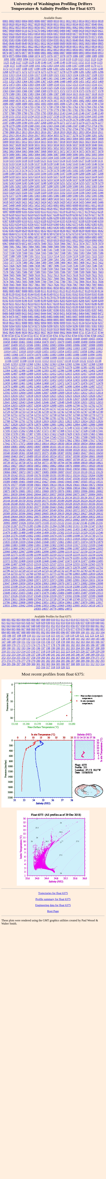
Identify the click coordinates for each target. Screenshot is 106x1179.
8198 (37, 300)
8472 (101, 313)
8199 (43, 300)
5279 (101, 183)
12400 (76, 370)
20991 (6, 522)
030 (48, 622)
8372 (94, 306)
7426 (12, 265)
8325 (69, 306)
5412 (69, 198)
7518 (69, 265)
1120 (74, 59)
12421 (14, 376)
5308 (24, 189)
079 (83, 629)
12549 (45, 389)
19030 (60, 468)
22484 (91, 561)
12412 (52, 373)
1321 (56, 75)
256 (23, 657)
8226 (69, 303)
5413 (75, 198)
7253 (24, 259)
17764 (45, 440)
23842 (37, 602)
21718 (84, 535)
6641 (94, 230)
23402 (68, 589)
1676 (50, 100)
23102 (6, 586)
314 (102, 664)
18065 (99, 443)
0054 (24, 27)
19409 (29, 481)
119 (72, 635)
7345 (88, 259)
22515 (29, 564)
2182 (94, 119)
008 (43, 619)
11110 (30, 360)
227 (87, 651)
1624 (24, 97)
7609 (31, 275)
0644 (101, 40)
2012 (56, 113)
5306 (12, 189)
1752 (12, 106)
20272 (37, 503)
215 (28, 651)
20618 (53, 513)
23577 (60, 596)
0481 (94, 33)
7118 (18, 249)
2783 (12, 129)
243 (63, 654)
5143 (75, 164)
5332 (62, 192)
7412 (88, 262)
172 (23, 645)
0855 (69, 49)
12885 (84, 424)
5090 (75, 154)
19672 (91, 484)
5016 (50, 141)
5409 (50, 198)
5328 (37, 192)
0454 (37, 33)
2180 (81, 119)
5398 (12, 198)
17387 (29, 434)
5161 (43, 167)
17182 (99, 427)
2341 (37, 125)
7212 (43, 256)
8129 (88, 291)
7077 (88, 243)
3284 (12, 138)
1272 (24, 71)
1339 (37, 78)
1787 (5, 113)
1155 (99, 62)
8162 (75, 294)
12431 (68, 376)
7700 (43, 281)
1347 (81, 78)
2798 (101, 129)
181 (68, 645)
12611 (76, 392)
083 (102, 629)
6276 (88, 214)
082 (97, 629)
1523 (37, 87)
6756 (94, 233)
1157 (12, 65)
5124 (62, 160)
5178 (50, 170)
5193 (37, 173)
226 (82, 651)
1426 (50, 81)
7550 (12, 268)
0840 (24, 49)
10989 (99, 345)
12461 (22, 383)
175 (38, 645)
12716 (45, 408)
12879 (37, 424)
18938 (6, 468)
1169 (87, 65)
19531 (99, 481)
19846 (91, 488)
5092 (88, 154)
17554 (68, 437)
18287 (37, 449)
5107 (69, 157)
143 (88, 638)
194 (28, 648)
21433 (53, 529)
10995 (37, 348)
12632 (37, 399)
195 (33, 648)
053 (58, 626)
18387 (60, 453)
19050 (76, 468)
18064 (91, 443)
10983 (53, 345)
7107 (5, 249)
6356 (31, 224)
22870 (45, 576)
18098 (45, 446)
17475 (6, 437)
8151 (56, 294)
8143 (24, 294)
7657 (50, 278)
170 (13, 645)
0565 (56, 36)
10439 (53, 338)
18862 (53, 465)
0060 (62, 27)
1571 (56, 90)
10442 (60, 338)
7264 (75, 259)
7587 (31, 272)
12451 (45, 380)
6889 (12, 240)
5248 (43, 183)
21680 (68, 535)
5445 (94, 202)
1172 (5, 68)
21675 (60, 535)
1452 (88, 81)
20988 (99, 519)
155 (43, 641)
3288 (37, 138)
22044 (91, 548)
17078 (45, 427)
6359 (50, 224)
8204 (69, 300)
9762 (62, 335)
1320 (50, 75)
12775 (14, 418)
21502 (60, 532)
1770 (24, 110)
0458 (62, 33)
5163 (56, 167)
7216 (69, 256)
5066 (31, 151)
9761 (55, 335)
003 (18, 619)
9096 (56, 322)
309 (78, 664)
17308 (60, 430)
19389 (6, 481)
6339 (88, 221)
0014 (81, 21)
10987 (84, 345)
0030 (50, 24)
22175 (14, 554)
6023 (31, 208)
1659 (94, 97)
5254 (75, 183)
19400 (14, 481)
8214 (31, 303)
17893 (76, 440)
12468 (45, 383)
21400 (29, 529)
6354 (18, 224)
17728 (37, 440)
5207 (94, 173)
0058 (50, 27)
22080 (29, 551)
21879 (99, 542)
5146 (94, 164)
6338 (81, 221)
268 (83, 657)
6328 (43, 221)
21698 (76, 535)
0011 (62, 21)
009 (48, 619)
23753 (83, 599)
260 (43, 657)
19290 (6, 478)
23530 (22, 596)
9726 (88, 332)
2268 (43, 122)
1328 (94, 75)
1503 (31, 84)
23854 (60, 602)
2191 (31, 122)
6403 (50, 227)
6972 (24, 243)
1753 (18, 106)
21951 (6, 548)
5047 (24, 148)
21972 (29, 548)
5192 (31, 173)
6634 (56, 230)
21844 (29, 542)
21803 (37, 538)
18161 (83, 446)
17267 (37, 430)
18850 (29, 465)
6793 (12, 237)
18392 (68, 453)
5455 (50, 205)
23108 (14, 586)
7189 (18, 256)
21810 (53, 538)
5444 (88, 202)
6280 (12, 218)
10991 (14, 348)
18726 (91, 459)
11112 (45, 360)
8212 (18, 303)
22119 (68, 551)
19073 (29, 472)
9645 (12, 332)
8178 (50, 297)
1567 (31, 90)
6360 (56, 224)
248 (88, 654)
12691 (60, 405)
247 (83, 654)
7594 (50, 272)
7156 (100, 249)
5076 (88, 151)
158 (58, 641)
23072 (68, 583)
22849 (29, 576)
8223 (62, 303)
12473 (68, 383)
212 (13, 651)
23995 (76, 605)
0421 (100, 30)
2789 (50, 129)
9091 (31, 322)
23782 (99, 599)
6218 (100, 211)
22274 (53, 557)
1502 (24, 84)
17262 (22, 430)
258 (33, 657)
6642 (101, 230)
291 (92, 660)
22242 (99, 554)
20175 (45, 500)
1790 (24, 113)
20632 (99, 513)
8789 (18, 319)
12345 (6, 364)
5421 (24, 202)
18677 (53, 459)
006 (33, 619)
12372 (22, 367)
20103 (14, 497)
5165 (69, 167)
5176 (37, 170)
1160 (31, 65)
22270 (45, 557)
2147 (88, 113)
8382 (31, 310)
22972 (45, 580)
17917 (91, 440)
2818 (56, 132)
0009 (50, 21)
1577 (94, 90)
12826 (99, 421)
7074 (81, 243)
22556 (84, 564)
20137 (91, 497)
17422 (53, 434)
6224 (31, 214)
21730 (91, 535)
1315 (24, 75)
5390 (75, 195)
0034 (75, 24)
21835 (6, 542)
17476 (14, 437)
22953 (6, 580)
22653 (53, 567)
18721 (84, 459)
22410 (29, 561)
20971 (91, 519)
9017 (100, 319)
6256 (75, 214)
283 (53, 660)
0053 (18, 27)
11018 (22, 351)
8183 (75, 297)
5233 (50, 179)
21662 (29, 535)
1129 (31, 62)
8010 (18, 287)
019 (97, 619)
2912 (5, 135)
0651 (37, 43)
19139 (6, 475)
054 (63, 626)
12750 (6, 414)
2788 (43, 129)
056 (73, 626)
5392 (88, 195)
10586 (29, 345)
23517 (6, 596)
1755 (31, 106)
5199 (75, 173)
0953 (101, 52)
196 (38, 648)
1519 (12, 87)
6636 (62, 230)
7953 (62, 284)
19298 (14, 478)
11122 (82, 360)
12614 (99, 392)
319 (58, 667)
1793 (37, 113)
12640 (99, 399)
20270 (29, 503)
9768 (93, 335)
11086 (75, 354)
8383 (37, 310)
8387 (50, 310)
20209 (68, 500)
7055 (50, 243)
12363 (53, 364)
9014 (94, 319)
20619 (60, 513)
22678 (76, 567)
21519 (68, 532)
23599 (91, 596)
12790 (14, 421)
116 (58, 635)
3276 (62, 135)
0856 (75, 49)
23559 (53, 596)
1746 (75, 103)
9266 (24, 326)
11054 (60, 351)
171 (18, 645)
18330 (99, 449)
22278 (60, 557)
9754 (24, 335)
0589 (24, 40)
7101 (88, 246)
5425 (50, 202)
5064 (18, 151)
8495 (69, 316)
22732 (60, 570)
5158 (24, 167)
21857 (53, 542)
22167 (99, 551)
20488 (68, 507)
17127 (60, 427)
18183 (99, 446)
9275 (37, 326)
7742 (56, 281)
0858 (88, 49)
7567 (69, 268)
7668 (88, 278)
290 (88, 660)
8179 (56, 297)
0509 (18, 36)
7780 (62, 281)
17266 (29, 430)
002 (13, 619)
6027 (56, 208)
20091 (99, 494)
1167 (75, 65)
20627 (84, 513)
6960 (94, 240)
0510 (24, 36)
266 (73, 657)
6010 (81, 205)
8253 (12, 306)
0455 (43, 33)
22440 (45, 561)
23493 (76, 592)
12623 (68, 395)
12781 (53, 418)
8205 (75, 300)
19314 (29, 478)
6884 (88, 237)
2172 (37, 119)
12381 (84, 367)
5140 (56, 164)
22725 (45, 570)
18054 (84, 443)
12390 (37, 370)
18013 (37, 443)
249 (92, 654)
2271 (62, 122)
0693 (88, 43)
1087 (81, 56)
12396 (60, 370)
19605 (45, 484)
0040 (94, 24)
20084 (91, 494)
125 (102, 635)
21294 (53, 526)
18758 (22, 462)
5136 (31, 164)
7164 (37, 252)
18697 (68, 459)
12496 (84, 386)
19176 (37, 475)
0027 (31, 24)
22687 (84, 567)
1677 (56, 100)
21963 (22, 548)
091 (38, 632)
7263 (69, 259)
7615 (69, 275)
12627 (99, 395)
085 (9, 632)
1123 (93, 59)
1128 (25, 62)
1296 (101, 71)
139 (68, 638)
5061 (101, 148)
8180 (62, 297)
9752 (17, 335)
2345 (62, 125)
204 (78, 648)
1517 (100, 84)
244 (68, 654)
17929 (99, 440)
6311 (31, 221)
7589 (37, 272)
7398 (56, 262)
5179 (56, 170)
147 (4, 641)
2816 (43, 132)
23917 (99, 602)
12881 (53, 424)
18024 (53, 443)
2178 (69, 119)
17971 (14, 443)
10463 (29, 341)
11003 (76, 348)
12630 (22, 399)
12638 (84, 399)
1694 (50, 103)
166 (97, 641)
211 (9, 651)
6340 (94, 221)
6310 (24, 221)
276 (18, 660)
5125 (68, 160)
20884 (22, 519)
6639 (81, 230)
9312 (31, 329)
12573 (91, 389)
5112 (94, 157)
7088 (50, 246)
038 (88, 622)
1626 (37, 97)
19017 (45, 468)
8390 (56, 310)
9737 (94, 332)
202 (68, 648)
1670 (18, 100)
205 (83, 648)
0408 (75, 30)
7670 (94, 278)
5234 (56, 179)
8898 (69, 319)
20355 (14, 507)
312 (92, 664)
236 (28, 654)
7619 (81, 275)
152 (28, 641)
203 (73, 648)
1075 (43, 56)
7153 (81, 249)
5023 (88, 141)
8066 (81, 287)
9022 (12, 322)
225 (77, 651)
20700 (53, 516)
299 (28, 664)
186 (92, 645)
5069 (50, 151)
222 (63, 651)
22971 (37, 580)
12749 (99, 411)
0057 (43, 27)
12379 (68, 367)
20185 (53, 500)
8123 (62, 291)
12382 (91, 367)
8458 (69, 313)
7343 (81, 259)
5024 (94, 141)
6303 (81, 218)
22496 (6, 564)
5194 (43, 173)
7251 (12, 259)
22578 (99, 564)
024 (18, 622)
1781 (69, 110)
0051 (5, 27)
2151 (12, 116)
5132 (5, 164)
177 (48, 645)
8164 (88, 294)
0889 (75, 52)
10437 (45, 338)
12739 (45, 411)
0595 (56, 40)
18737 (99, 459)
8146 (43, 294)
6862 (31, 237)
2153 (24, 116)
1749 (94, 103)
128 (13, 638)
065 (13, 629)
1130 (37, 62)
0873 (101, 49)
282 (48, 660)
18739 (6, 462)
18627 (6, 459)
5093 (94, 154)
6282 (24, 218)
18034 (68, 443)
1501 (18, 84)
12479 (6, 386)
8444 (43, 313)
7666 (81, 278)
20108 (22, 497)
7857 (31, 284)
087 (18, 632)
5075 (81, 151)
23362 (37, 589)
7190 (24, 256)
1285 (94, 71)
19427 (45, 481)
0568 (75, 36)
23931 (6, 605)
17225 (14, 430)
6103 (37, 211)
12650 (76, 402)
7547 (101, 265)
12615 (6, 395)
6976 (37, 243)
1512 (69, 84)
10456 (99, 338)
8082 (5, 291)
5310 (37, 189)
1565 (18, 90)
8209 (101, 300)
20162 (29, 500)
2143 (62, 113)
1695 (56, 103)
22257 (29, 557)
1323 (69, 75)
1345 (69, 78)
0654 (50, 43)
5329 (43, 192)
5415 (88, 198)
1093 (19, 59)
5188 (5, 173)
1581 (18, 94)
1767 (5, 110)
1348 (88, 78)
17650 (6, 440)
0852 (50, 49)
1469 (101, 81)
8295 (56, 306)
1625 (31, 97)
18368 (29, 453)
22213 (60, 554)
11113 (53, 360)
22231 (84, 554)
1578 (101, 90)
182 (73, 645)
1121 (81, 59)
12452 (53, 380)
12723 (68, 408)
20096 (6, 497)
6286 (50, 218)
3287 (31, 138)
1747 (81, 103)
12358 (22, 364)
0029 (43, 24)
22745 (91, 570)
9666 (69, 332)
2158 (56, 116)
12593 (14, 392)
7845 (12, 284)
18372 (37, 453)
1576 (88, 90)
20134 (68, 497)
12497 (91, 386)
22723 (29, 570)
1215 (87, 68)
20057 (52, 494)
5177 (43, 170)
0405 (56, 30)
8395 (88, 310)
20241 (99, 500)
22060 (6, 551)
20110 (37, 497)
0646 (12, 43)
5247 (37, 183)
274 (9, 660)
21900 (45, 545)
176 (43, 645)
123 (92, 635)
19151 (22, 475)
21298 (60, 526)
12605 (29, 392)
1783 (81, 110)
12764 (60, 414)
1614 (69, 94)
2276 (94, 122)
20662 (29, 516)
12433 (76, 376)
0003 (18, 21)
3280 (88, 135)
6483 (62, 227)
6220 (12, 214)
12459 (6, 383)
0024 (18, 24)
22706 (6, 570)
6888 (5, 240)
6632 (43, 230)
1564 (12, 90)
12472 (60, 383)
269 (88, 657)
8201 (56, 300)
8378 (12, 310)
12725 (83, 408)
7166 (50, 252)
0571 (94, 36)
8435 (31, 313)
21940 (99, 545)
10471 (53, 341)
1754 (24, 106)
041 (102, 622)
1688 (18, 103)
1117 (56, 59)
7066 (62, 243)
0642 (88, 40)
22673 (68, 567)
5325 (18, 192)
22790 (68, 573)
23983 (68, 605)
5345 (94, 192)
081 (92, 629)
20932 (60, 519)
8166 (101, 294)
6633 (50, 230)
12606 (37, 392)
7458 (37, 265)
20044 (37, 494)
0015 (88, 21)
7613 (56, 275)
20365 (29, 507)
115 (53, 635)
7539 (81, 265)
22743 (84, 570)
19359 (84, 478)
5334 (75, 192)
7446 (31, 265)
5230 (31, 179)
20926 (53, 519)
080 (88, 629)
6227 (50, 214)
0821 (24, 46)
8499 (88, 316)
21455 (76, 529)
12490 (68, 386)
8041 (50, 287)
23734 (60, 599)
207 (92, 648)
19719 (22, 488)
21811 (60, 538)
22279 (68, 557)
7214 (56, 256)
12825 (91, 421)
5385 (50, 195)
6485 (75, 227)
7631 (100, 275)
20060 (68, 494)
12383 (99, 367)
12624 (76, 395)
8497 (75, 316)
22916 (76, 576)
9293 (62, 326)
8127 (81, 291)
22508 (22, 564)
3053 (43, 135)
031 (53, 622)
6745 (24, 233)
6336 (69, 221)
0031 (56, 24)
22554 (68, 564)
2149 (101, 113)
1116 (50, 59)
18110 (60, 446)
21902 (53, 545)
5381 (31, 195)
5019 (69, 141)
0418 (81, 30)
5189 (12, 173)
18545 (45, 456)
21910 (68, 545)
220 (53, 651)
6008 (75, 205)
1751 (5, 106)
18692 (60, 459)
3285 (18, 138)
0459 (69, 33)
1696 (62, 103)
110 (29, 635)
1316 (31, 75)
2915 (24, 135)
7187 (5, 256)
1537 (88, 87)
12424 (29, 376)
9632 (88, 329)
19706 (6, 488)
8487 (62, 316)
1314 (18, 75)
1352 (12, 81)
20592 (14, 513)
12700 (76, 405)
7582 (12, 272)
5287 (43, 186)
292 (97, 660)
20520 (91, 507)
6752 (69, 233)
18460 (6, 456)
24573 (99, 605)
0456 (50, 33)
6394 (18, 227)
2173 (43, 119)
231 (4, 654)
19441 (53, 481)
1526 (56, 87)
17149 (68, 427)
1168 (81, 65)
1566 (24, 90)
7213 (50, 256)
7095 (75, 246)
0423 (12, 33)
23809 (29, 602)
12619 (37, 395)
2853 (81, 132)
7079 (101, 243)
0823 (37, 46)
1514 (81, 84)
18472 (22, 456)
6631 (37, 230)
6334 (56, 221)
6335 (62, 221)
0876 (18, 52)
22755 (14, 573)
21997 (76, 548)
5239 (88, 179)
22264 (37, 557)
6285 (43, 218)
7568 (75, 268)
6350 (100, 221)
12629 (14, 399)
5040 (94, 144)
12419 (99, 373)
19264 (91, 475)
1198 (37, 68)
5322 (100, 189)
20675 (37, 516)
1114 (38, 59)
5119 (30, 160)
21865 (68, 542)
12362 (45, 364)
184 (83, 645)
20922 (45, 519)
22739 (68, 570)
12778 (29, 418)
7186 (101, 252)
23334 (6, 589)
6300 (62, 218)
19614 (53, 484)
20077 (83, 494)
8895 (56, 319)
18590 (76, 456)
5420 (18, 202)
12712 (29, 408)
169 (9, 645)
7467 (43, 265)
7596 (62, 272)
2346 (69, 125)
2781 (101, 125)
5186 (94, 170)
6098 (12, 211)
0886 (56, 52)
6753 (75, 233)
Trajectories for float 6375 (53, 893)
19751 (53, 488)
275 (13, 660)
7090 (62, 246)
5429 (62, 202)
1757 (43, 106)
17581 (76, 437)
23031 (91, 580)
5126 (75, 160)
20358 (22, 507)
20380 (45, 507)
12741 (53, 411)
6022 (24, 208)
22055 (99, 548)
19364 (91, 478)
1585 (43, 94)
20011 (6, 494)
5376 (5, 195)
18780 (53, 462)
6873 (43, 237)
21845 (37, 542)
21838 (14, 542)
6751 (62, 233)
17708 (22, 440)
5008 (101, 138)
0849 (37, 49)
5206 (88, 173)
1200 (49, 68)
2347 (75, 125)
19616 (60, 484)
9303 (101, 326)
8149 (50, 294)
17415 (45, 434)
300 (33, 664)
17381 (22, 434)
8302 (62, 306)
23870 (84, 602)
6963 (101, 240)
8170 (12, 297)
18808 (76, 462)
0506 (101, 33)
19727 (29, 488)
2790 (56, 129)
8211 (11, 303)
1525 (50, 87)
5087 (56, 154)
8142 (18, 294)
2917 (37, 135)
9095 (50, 322)
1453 (94, 81)
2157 (50, 116)
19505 (84, 481)
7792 (75, 281)
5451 (31, 205)
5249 (50, 183)
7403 (69, 262)
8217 (50, 303)
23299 (91, 586)
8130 (94, 291)
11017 (14, 351)
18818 (84, 462)
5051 (50, 148)
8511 (5, 319)
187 (97, 645)
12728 (99, 408)
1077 (56, 56)
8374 (101, 306)
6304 (88, 218)
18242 (22, 449)
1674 (43, 100)
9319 (56, 329)
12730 (14, 411)
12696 (68, 405)
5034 (56, 144)
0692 (81, 43)
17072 (37, 427)
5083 (31, 154)
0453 (31, 33)
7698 (31, 281)
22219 (76, 554)
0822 (31, 46)
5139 (50, 164)
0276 (37, 30)
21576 (14, 535)
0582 (5, 40)
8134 (100, 291)
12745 (76, 411)
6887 (101, 237)
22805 (84, 573)
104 (102, 632)
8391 (62, 310)
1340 (43, 78)
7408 (81, 262)
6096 (101, 208)
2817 (50, 132)
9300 (81, 326)
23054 (29, 583)
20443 (53, 507)
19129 (99, 472)
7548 (5, 268)
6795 (24, 237)
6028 (62, 208)
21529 (84, 532)
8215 (37, 303)
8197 (31, 300)
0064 (88, 27)
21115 (53, 522)
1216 (94, 68)
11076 (37, 354)
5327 (31, 192)
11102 (76, 357)
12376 (45, 367)
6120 (68, 211)
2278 (5, 125)
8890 (50, 319)
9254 (88, 322)
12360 (29, 364)
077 (73, 629)
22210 (53, 554)
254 (13, 657)
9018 (5, 322)
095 (58, 632)
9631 (81, 329)
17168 (84, 427)
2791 (62, 129)
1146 (43, 62)
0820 (18, 46)
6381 (81, 224)
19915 (29, 491)
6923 (81, 240)
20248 (14, 503)
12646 (45, 402)
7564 (62, 268)
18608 (99, 456)
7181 (69, 252)
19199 (60, 475)
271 (97, 657)
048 (33, 626)
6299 (56, 218)
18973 (14, 468)
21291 (45, 526)
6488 (88, 227)
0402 (43, 30)
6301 (69, 218)
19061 (84, 468)
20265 (22, 503)
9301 (88, 326)
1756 (37, 106)
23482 (53, 592)
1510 (56, 84)
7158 (12, 252)
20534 (29, 510)
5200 (81, 173)
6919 (56, 240)
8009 (12, 287)
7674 (5, 281)
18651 (29, 459)
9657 (43, 332)
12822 (68, 421)
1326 (81, 75)
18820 (91, 462)
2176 (62, 119)
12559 (84, 389)
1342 (56, 78)
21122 (60, 522)
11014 (7, 351)
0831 (75, 46)
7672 (101, 278)
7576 (101, 268)
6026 (50, 208)
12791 (22, 421)
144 (92, 638)
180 (63, 645)
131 (28, 638)
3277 (69, 135)
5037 (75, 144)
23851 (45, 602)
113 (43, 635)
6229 (62, 214)
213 (18, 651)
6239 (69, 214)
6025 (43, 208)
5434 (75, 202)
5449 (18, 205)
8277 (31, 306)
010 (53, 619)
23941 (14, 605)
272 (102, 657)
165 (92, 641)
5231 (37, 179)
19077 (37, 472)
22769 (37, 573)
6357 (37, 224)
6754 (81, 233)
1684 (94, 100)
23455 (22, 592)
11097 (38, 357)
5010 (12, 141)
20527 (6, 510)
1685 (101, 100)
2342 (43, 125)
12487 (60, 386)
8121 (56, 291)
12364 (60, 364)
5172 (12, 170)
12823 (76, 421)
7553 (24, 268)
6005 (69, 205)
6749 (50, 233)
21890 (29, 545)
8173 (24, 297)
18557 (60, 456)
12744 (68, 411)
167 (102, 641)
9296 (75, 326)
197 (43, 648)
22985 (68, 580)
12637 (76, 399)
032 (58, 622)
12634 (53, 399)
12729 (6, 411)
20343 (99, 503)
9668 (75, 332)
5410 (56, 198)
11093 (15, 357)
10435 (29, 338)
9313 (37, 329)
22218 (68, 554)
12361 (37, 364)
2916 (31, 135)
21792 (29, 538)
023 (13, 622)
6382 (88, 224)
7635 (5, 278)
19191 (53, 475)
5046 (18, 148)
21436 (60, 529)
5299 (69, 186)
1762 (75, 106)
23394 (60, 589)
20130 (52, 497)
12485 (53, 386)
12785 (84, 418)
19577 (14, 484)
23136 (29, 586)
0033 (69, 24)
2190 (24, 122)
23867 (76, 602)
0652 (43, 43)
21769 (14, 538)
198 (48, 648)
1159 (25, 65)
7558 (43, 268)
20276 (45, 503)
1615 (75, 94)
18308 (68, 449)
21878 (91, 542)
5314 (50, 189)
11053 (53, 351)
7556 (31, 268)
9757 (36, 335)
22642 (45, 567)
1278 (62, 71)
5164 (62, 167)
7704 (50, 281)
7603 (101, 272)
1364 (24, 81)
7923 (50, 284)
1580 (12, 94)
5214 (37, 176)
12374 (37, 367)
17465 (91, 434)
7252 (18, 259)
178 (53, 645)
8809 (31, 319)
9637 (100, 329)
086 (13, 632)
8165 (94, 294)
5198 (69, 173)
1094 (25, 59)
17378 (14, 434)
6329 (50, 221)
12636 (68, 399)
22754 (6, 573)
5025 (100, 141)
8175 (37, 297)
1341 (50, 78)
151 (23, 641)
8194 (18, 300)
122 (87, 635)
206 (88, 648)
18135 (76, 446)
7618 (75, 275)
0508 (12, 36)
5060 (94, 148)
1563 (5, 90)
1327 (88, 75)
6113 (43, 211)
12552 (68, 389)
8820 (37, 319)
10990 (6, 348)
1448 (62, 81)
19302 (22, 478)
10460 (14, 341)
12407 (14, 373)
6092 (75, 208)
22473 (68, 561)
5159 (31, 167)
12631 (29, 399)
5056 (75, 148)
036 (78, 622)
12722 (60, 408)
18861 (45, 465)
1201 (56, 68)
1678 (62, 100)
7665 (75, 278)
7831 (94, 281)
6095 (94, 208)
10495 (99, 341)
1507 (43, 84)
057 (78, 626)
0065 (94, 27)
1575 (81, 90)
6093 (81, 208)
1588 (62, 94)
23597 (84, 596)
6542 (5, 230)
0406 (62, 30)
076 (68, 629)
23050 (22, 583)
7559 (50, 268)
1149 (62, 62)
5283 (24, 186)
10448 (76, 338)
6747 (37, 233)
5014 (37, 141)
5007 (94, 138)
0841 (31, 49)
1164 (56, 65)
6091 (69, 208)
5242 (5, 183)
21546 (99, 532)
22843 (22, 576)
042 (4, 626)
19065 (99, 468)
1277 (56, 71)
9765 (81, 335)
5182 (75, 170)
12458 (99, 380)
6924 (88, 240)
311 (88, 664)
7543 (88, 265)
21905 (60, 545)
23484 (60, 592)
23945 (29, 605)
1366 (37, 81)
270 (92, 657)
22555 (76, 564)
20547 (45, 510)
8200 (50, 300)
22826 (99, 573)
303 (48, 664)
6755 (88, 233)
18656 (37, 459)
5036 (69, 144)
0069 (18, 30)
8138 (5, 294)
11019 (30, 351)
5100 (25, 157)
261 (48, 657)
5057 (81, 148)
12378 (60, 367)
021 (4, 622)
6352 (5, 224)
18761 (29, 462)
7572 (88, 268)
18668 (45, 459)
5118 (24, 160)
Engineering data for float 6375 (53, 905)
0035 (81, 24)
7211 (37, 256)
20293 (60, 503)
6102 (31, 211)
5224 (94, 176)
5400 (24, 198)
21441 (68, 529)
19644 (84, 484)
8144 (31, 294)
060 (92, 626)
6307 (5, 221)
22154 (91, 551)
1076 (50, 56)
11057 (75, 351)
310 (83, 664)
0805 (101, 43)
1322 (62, 75)
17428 (60, 434)
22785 (60, 573)
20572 (76, 510)
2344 (56, 125)
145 (97, 638)
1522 (31, 87)
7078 (94, 243)
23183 (45, 586)
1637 (81, 97)
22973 (53, 580)
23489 (68, 592)
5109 (82, 157)
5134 (18, 164)
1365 (31, 81)
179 (58, 645)
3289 (43, 138)
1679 (69, 100)
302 (43, 664)
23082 (84, 583)
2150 (5, 116)
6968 (12, 243)
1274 (37, 71)
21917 (76, 545)
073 (53, 629)
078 (78, 629)
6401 (43, 227)
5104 (50, 157)
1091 (6, 59)
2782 (5, 129)
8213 (24, 303)
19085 (45, 472)
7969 (81, 284)
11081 (45, 354)
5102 (37, 157)
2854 (88, 132)
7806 (81, 281)
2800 (12, 132)
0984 (18, 56)
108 (19, 635)
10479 (60, 341)
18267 (29, 449)
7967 (75, 284)
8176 (43, 297)
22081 (37, 551)
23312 (99, 586)
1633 (62, 97)
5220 (69, 176)
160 (68, 641)
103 (97, 632)
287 (73, 660)
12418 (91, 373)
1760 (62, 106)
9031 (18, 322)
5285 (37, 186)
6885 (94, 237)
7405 (75, 262)
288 (78, 660)
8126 (75, 291)
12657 (29, 405)
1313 (12, 75)
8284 (50, 306)
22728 (53, 570)
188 (102, 645)
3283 (5, 138)
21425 (45, 529)
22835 (14, 576)
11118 (67, 360)
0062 (75, 27)
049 (38, 626)
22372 (6, 561)
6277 (94, 214)
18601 (91, 456)
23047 (6, 583)
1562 (101, 87)
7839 (5, 284)
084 (4, 632)
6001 (56, 205)
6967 (5, 243)
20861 (14, 519)
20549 (53, 510)
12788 (6, 421)
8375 (5, 310)
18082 (22, 446)
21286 (37, 526)
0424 (18, 33)
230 (102, 651)
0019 (5, 24)
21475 (99, 529)
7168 (62, 252)
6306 (101, 218)
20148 (14, 500)
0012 (69, 21)
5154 (101, 164)
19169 (29, 475)
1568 (37, 90)
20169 (37, 500)
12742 (60, 411)
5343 (88, 192)
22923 (84, 576)
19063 (91, 468)
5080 (12, 154)
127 (9, 638)
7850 (24, 284)
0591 (31, 40)
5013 (31, 141)
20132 (60, 497)
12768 (76, 414)
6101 (25, 211)
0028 (37, 24)
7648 (31, 278)
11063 (98, 351)
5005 (81, 138)
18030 (60, 443)
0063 (81, 27)
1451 (81, 81)
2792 (69, 129)
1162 (43, 65)
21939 (91, 545)
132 (33, 638)
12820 (53, 421)
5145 (88, 164)
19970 (53, 491)
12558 (76, 389)
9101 (69, 322)
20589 (6, 513)
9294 (69, 326)
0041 (101, 24)
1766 (101, 106)
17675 (14, 440)
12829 (22, 424)
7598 (75, 272)
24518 (91, 605)
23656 (21, 599)
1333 (101, 75)
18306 (60, 449)
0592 (37, 40)
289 (83, 660)
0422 (5, 33)
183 (78, 645)
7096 (81, 246)
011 (58, 619)
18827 (14, 465)
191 (13, 648)
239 (43, 654)
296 (13, 664)
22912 (68, 576)
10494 (91, 341)
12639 (91, 399)
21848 (45, 542)
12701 (84, 405)
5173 (18, 170)
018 (92, 619)
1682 (81, 100)
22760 (29, 573)
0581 (100, 36)
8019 (24, 287)
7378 (18, 262)
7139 (37, 249)
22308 (91, 557)
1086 (75, 56)
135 (48, 638)
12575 (99, 389)
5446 (101, 202)
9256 (94, 322)
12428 (45, 376)
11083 (53, 354)
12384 (6, 370)
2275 (88, 122)
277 (23, 660)
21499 (45, 532)
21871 (76, 542)
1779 (56, 110)
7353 (5, 262)
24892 (60, 608)
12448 (22, 380)
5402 (37, 198)
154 (38, 641)
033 (63, 622)
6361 (62, 224)
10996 (45, 348)
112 (38, 635)
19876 (14, 491)
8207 (88, 300)
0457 (56, 33)
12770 (91, 414)
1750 (101, 103)
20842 (6, 519)
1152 (81, 62)
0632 (62, 40)
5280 (5, 186)
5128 (87, 160)
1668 (5, 100)
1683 (88, 100)
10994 (30, 348)
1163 (50, 65)
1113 (31, 59)
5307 (18, 189)
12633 (45, 399)
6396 (24, 227)
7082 (18, 246)
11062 (91, 351)
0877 (24, 52)
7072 (75, 243)
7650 (37, 278)
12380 (76, 367)
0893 (81, 52)
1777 (43, 110)
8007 (5, 287)
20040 (21, 494)
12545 (37, 389)
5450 (24, 205)
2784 (18, 129)
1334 (5, 78)
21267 (14, 526)
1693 (43, 103)
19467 (76, 481)
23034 (99, 580)
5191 (24, 173)
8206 (81, 300)
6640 (88, 230)
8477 (18, 316)
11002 (68, 348)
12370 (6, 367)
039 (92, 622)
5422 (31, 202)
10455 (91, 338)
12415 (68, 373)
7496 (56, 265)
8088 (24, 291)
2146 (81, 113)
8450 (56, 313)
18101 (53, 446)
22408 (22, 561)
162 (78, 641)
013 (68, 619)
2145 (75, 113)
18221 (6, 449)
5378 (18, 195)
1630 (43, 97)
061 (97, 626)
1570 (50, 90)
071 (43, 629)
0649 (24, 43)
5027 (12, 144)
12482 (29, 386)
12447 (14, 380)
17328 (84, 430)
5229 (24, 179)
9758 (43, 335)
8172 (18, 297)
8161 (69, 294)
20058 (60, 494)
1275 (43, 71)
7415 (94, 262)
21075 (37, 522)
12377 (53, 367)
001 (9, 619)
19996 (84, 491)
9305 (12, 329)
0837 (12, 49)
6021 (18, 208)
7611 (43, 275)
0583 (12, 40)
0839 (18, 49)
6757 (100, 233)
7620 (88, 275)
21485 (14, 532)
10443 (68, 338)
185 (88, 645)
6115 (50, 211)
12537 (99, 386)
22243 (6, 557)
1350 (101, 78)
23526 (14, 596)
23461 (29, 592)
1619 (101, 94)
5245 (24, 183)
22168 (6, 554)
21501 (53, 532)
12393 (45, 370)
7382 (31, 262)
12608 (53, 392)
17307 (53, 430)
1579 (5, 94)
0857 (81, 49)
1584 (37, 94)
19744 (37, 488)
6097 (5, 211)
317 (48, 667)
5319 (81, 189)
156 (48, 641)
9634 (94, 329)
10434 (22, 338)
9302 (94, 326)
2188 (12, 122)
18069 (6, 446)
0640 (75, 40)
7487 (50, 265)
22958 (22, 580)
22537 (53, 564)
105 (4, 635)
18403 (76, 453)
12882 (60, 424)
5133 (12, 164)
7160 (24, 252)
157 (53, 641)
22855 (37, 576)
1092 (13, 59)
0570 (88, 36)
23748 (68, 599)
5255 (81, 183)
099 (78, 632)
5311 (43, 189)
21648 (22, 535)
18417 (84, 453)
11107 (15, 360)
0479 (88, 33)
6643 (5, 233)
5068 (43, 151)
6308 (12, 221)
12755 (37, 414)
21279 (22, 526)
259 (38, 657)
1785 (94, 110)
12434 (84, 376)
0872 (94, 49)
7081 (12, 246)
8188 (94, 297)
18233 (14, 449)
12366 (76, 364)
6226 (43, 214)
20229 (91, 500)
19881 (22, 491)
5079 (5, 154)
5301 (81, 186)
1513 (75, 84)
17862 (68, 440)
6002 (62, 205)
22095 (53, 551)
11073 (22, 354)
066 (18, 629)
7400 (62, 262)
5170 (101, 167)
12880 (45, 424)
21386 (22, 529)
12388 (29, 370)
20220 (76, 500)
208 (97, 648)
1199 (43, 68)
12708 (6, 408)
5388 (62, 195)
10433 (14, 338)
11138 (98, 360)
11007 (84, 348)
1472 (5, 84)
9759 (49, 335)
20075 (76, 494)
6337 (75, 221)
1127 (18, 62)
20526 (99, 507)
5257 (88, 183)
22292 (84, 557)
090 (33, 632)
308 (73, 664)
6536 (94, 227)
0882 (50, 52)
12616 (14, 395)
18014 (45, 443)
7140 (43, 249)
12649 (68, 402)
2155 (37, 116)
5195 (50, 173)
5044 (5, 148)
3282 (101, 135)
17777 (53, 440)
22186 (29, 554)
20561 (60, 510)
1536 (81, 87)
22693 (91, 567)
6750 (56, 233)
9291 (56, 326)
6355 (24, 224)
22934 (91, 576)
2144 (69, 113)
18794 (60, 462)
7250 (5, 259)
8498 (81, 316)
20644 (14, 516)
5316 (62, 189)
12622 (60, 395)
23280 (76, 586)
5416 (94, 198)
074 (58, 629)
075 (63, 629)
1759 (56, 106)
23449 (6, 592)
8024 (31, 287)
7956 (69, 284)
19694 (99, 484)
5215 (43, 176)
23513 (99, 592)
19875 (6, 491)
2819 (62, 132)
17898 (84, 440)
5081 (18, 154)
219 (48, 651)
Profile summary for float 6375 (53, 899)
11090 (91, 354)
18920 (91, 465)
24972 (68, 608)
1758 (50, 106)
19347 (68, 478)
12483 (37, 386)
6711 (18, 233)
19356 (76, 478)
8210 (5, 303)
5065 (24, 151)
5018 (62, 141)
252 (4, 657)
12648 (60, 402)
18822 (6, 465)
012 (63, 619)
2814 (31, 132)
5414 (81, 198)
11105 (98, 357)
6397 (31, 227)
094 (53, 632)
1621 (5, 97)
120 (77, 635)
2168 (12, 119)
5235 (62, 179)
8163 (81, 294)
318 (53, 667)
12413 (60, 373)
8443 (37, 313)
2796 (88, 129)
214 (23, 651)
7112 (11, 249)
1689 (24, 103)
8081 (101, 287)
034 (68, 622)
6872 (37, 237)
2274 (81, 122)
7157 (5, 252)
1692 (37, 103)
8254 (18, 306)
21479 (6, 532)
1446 (56, 81)
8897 (62, 319)
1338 (31, 78)
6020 (12, 208)
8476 (12, 316)
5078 (101, 151)
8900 (81, 319)
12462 (29, 383)
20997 (14, 522)
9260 (5, 326)
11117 (60, 360)
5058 (88, 148)
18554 (53, 456)
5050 (43, 148)
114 (48, 635)
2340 (31, 125)
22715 (14, 570)
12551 (60, 389)
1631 (50, 97)
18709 (76, 459)
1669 (12, 100)
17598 (84, 437)
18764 (37, 462)
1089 (94, 56)
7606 (18, 275)
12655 (14, 405)
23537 (29, 596)
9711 (81, 332)
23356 (29, 589)
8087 (18, 291)
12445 (99, 376)
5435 (81, 202)
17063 (29, 427)
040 (97, 622)
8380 (18, 310)
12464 (37, 383)
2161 (69, 116)
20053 (45, 494)
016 (82, 619)
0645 (5, 43)
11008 (91, 348)
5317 (69, 189)
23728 (52, 599)
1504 (37, 84)
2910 (94, 132)
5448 (12, 205)
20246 (6, 503)
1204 (75, 68)
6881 (69, 237)
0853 (56, 49)
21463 (84, 529)
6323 (37, 221)
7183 (81, 252)
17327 (76, 430)
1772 (31, 110)
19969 (45, 491)
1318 (43, 75)
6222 (18, 214)
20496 (84, 507)
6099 (18, 211)
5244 (18, 183)
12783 (68, 418)
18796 (68, 462)
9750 (11, 335)
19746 (45, 488)
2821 (75, 132)
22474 (76, 561)
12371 (14, 367)
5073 (69, 151)
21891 (37, 545)
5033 (50, 144)
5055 (69, 148)
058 (83, 626)
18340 (6, 453)
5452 (37, 205)
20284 (53, 503)
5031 (37, 144)
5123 (56, 160)
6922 (75, 240)
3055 (56, 135)
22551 (60, 564)
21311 (76, 526)
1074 (37, 56)
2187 (5, 122)
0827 (50, 46)
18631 (14, 459)
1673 (37, 100)
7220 (81, 256)
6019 (5, 208)
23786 (6, 602)
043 (9, 626)
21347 (91, 526)
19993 (76, 491)
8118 (49, 291)
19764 (60, 488)
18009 (29, 443)
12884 (76, 424)
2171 (31, 119)
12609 (60, 392)
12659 (45, 405)
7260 (50, 259)
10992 (22, 348)
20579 (91, 510)
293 (102, 660)
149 (13, 641)
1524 (43, 87)
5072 (62, 151)
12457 (91, 380)
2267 (37, 122)
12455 (76, 380)
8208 (94, 300)
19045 (68, 468)
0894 (88, 52)
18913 (84, 465)
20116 (45, 497)
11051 (45, 351)
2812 (18, 132)
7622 (94, 275)
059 (88, 626)
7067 (69, 243)
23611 (14, 599)
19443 (60, 481)
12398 (68, 370)
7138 (31, 249)
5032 (43, 144)
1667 (101, 97)
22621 (29, 567)
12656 (22, 405)
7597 (69, 272)
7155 (94, 249)
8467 (88, 313)
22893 (60, 576)
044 (13, 626)
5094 (101, 154)
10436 (37, 338)
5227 (12, 179)
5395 (94, 195)
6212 (94, 211)
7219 (75, 256)
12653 (99, 402)
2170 (24, 119)
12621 (53, 395)
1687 (12, 103)
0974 (5, 56)
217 (38, 651)
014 (73, 619)
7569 (81, 268)
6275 (81, 214)
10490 (84, 341)
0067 (5, 30)
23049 (14, 583)
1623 (18, 97)
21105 (45, 522)
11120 (75, 360)
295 (9, 664)
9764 (74, 335)
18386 (53, 453)
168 (4, 645)
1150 (68, 62)
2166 (101, 116)
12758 (53, 414)
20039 (14, 494)
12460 (14, 383)
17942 (6, 443)
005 (28, 619)
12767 (68, 414)
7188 (12, 256)
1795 (43, 113)
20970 (84, 519)
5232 (43, 179)
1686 (5, 103)
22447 (60, 561)
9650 (24, 332)
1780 (62, 110)
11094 (22, 357)
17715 (29, 440)
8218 (56, 303)
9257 (101, 322)
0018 (100, 21)
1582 (24, 94)
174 (33, 645)
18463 (14, 456)
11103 (83, 357)
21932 (84, 545)
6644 (12, 233)
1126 (12, 62)
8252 (5, 306)
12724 (76, 408)
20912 (29, 519)
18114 (68, 446)
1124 (99, 59)
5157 (18, 167)
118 (67, 635)
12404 (99, 370)
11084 (60, 354)
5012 (24, 141)
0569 (81, 36)
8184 (81, 297)
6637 (69, 230)
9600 (62, 329)
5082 (24, 154)
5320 (88, 189)
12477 (91, 383)
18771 (45, 462)
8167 (5, 297)
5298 (62, 186)
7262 (62, 259)
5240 (94, 179)
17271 (45, 430)
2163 (81, 116)
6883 (81, 237)
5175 (31, 170)
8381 (24, 310)
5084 (37, 154)
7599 (81, 272)
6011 (88, 205)
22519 (37, 564)
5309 (31, 189)
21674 (53, 535)
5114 (5, 160)
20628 (91, 513)
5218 (62, 176)
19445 (68, 481)
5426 (56, 202)
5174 (24, 170)
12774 (6, 418)
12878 (29, 424)
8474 (5, 316)
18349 (14, 453)
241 (53, 654)
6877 (56, 237)
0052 (12, 27)
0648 (18, 43)
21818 (76, 538)
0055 (31, 27)
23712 (45, 599)
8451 (62, 313)
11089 (83, 354)
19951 (37, 491)
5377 (12, 195)
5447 (5, 205)
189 (4, 648)
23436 (99, 589)
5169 (94, 167)
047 (28, 626)
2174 (50, 119)
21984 (53, 548)
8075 (94, 287)
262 (53, 657)
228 (92, 651)
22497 (14, 564)
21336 (83, 526)
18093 (29, 446)
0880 (37, 52)
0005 (31, 21)
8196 (24, 300)
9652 (31, 332)
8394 (81, 310)
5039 (88, 144)
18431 (91, 453)
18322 (91, 449)
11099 (53, 357)
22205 (45, 554)
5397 (5, 198)
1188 (24, 68)
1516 (94, 84)
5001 (56, 138)
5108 (75, 157)
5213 (31, 176)
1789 (18, 113)
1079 (69, 56)
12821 (60, 421)
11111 (38, 360)
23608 (99, 596)
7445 (24, 265)
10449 (84, 338)
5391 (81, 195)
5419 (12, 202)
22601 (14, 567)
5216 (50, 176)
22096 (60, 551)
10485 (68, 341)
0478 (81, 33)
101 (88, 632)
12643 (22, 402)
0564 (50, 36)
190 (9, 648)
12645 (37, 402)
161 (73, 641)
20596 (22, 513)
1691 (31, 103)
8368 (81, 306)
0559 (43, 36)
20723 (68, 516)
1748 (88, 103)
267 (78, 657)
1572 (62, 90)
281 (43, 660)
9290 (50, 326)
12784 (76, 418)
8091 (31, 291)
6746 (31, 233)
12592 (6, 392)
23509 (91, 592)
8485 (50, 316)
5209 (5, 176)
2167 (5, 119)
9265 (18, 326)
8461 (75, 313)
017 (87, 619)
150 (18, 641)
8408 (12, 313)
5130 (94, 160)
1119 (68, 59)
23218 (68, 586)
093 (48, 632)
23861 (68, 602)
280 (38, 660)
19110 (76, 472)
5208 (101, 173)
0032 (62, 24)
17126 (53, 427)
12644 (29, 402)
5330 (50, 192)
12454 (68, 380)
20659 (22, 516)
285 (63, 660)
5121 (43, 160)
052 (53, 626)
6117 (56, 211)
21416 (37, 529)
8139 (12, 294)
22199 (37, 554)
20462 (60, 507)
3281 (94, 135)
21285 (29, 526)
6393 (12, 227)
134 (43, 638)
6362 (69, 224)
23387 (53, 589)
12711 (22, 408)
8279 (37, 306)
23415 (84, 589)
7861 (37, 284)
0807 (5, 46)
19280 (99, 475)
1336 (18, 78)
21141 (68, 522)
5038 (81, 144)
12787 (99, 418)
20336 (91, 503)
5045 (12, 148)
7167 (56, 252)
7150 (62, 249)
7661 (62, 278)
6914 (24, 240)
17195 (6, 430)
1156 (6, 65)
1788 (12, 113)
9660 (56, 332)
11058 (83, 351)
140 (73, 638)
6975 (31, 243)
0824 (43, 46)
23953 (45, 605)
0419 (88, 30)
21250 (6, 526)
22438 (37, 561)
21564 (6, 535)
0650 (31, 43)
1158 (18, 65)
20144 (6, 500)
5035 (62, 144)
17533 (37, 437)
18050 (76, 443)
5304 (101, 186)
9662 (62, 332)
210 (4, 651)
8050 (56, 287)
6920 (62, 240)
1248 (100, 68)
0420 (94, 30)
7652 (43, 278)
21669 (45, 535)
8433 (24, 313)
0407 (69, 30)
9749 (5, 335)
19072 (22, 472)
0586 (18, 40)
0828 (56, 46)
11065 (7, 354)
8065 (75, 287)
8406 (5, 313)
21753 (6, 538)
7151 (69, 249)
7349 (94, 259)
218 (43, 651)
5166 (75, 167)
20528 (14, 510)
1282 (88, 71)
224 (73, 651)
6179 (87, 211)
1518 (5, 87)
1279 (69, 71)
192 (18, 648)
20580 (99, 510)
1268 (5, 71)
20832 (91, 516)
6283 (31, 218)
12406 (6, 373)
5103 (44, 157)
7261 (56, 259)
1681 (75, 100)
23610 (6, 599)
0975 (12, 56)
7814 (88, 281)
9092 (37, 322)
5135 (24, 164)
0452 (24, 33)
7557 (37, 268)
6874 (50, 237)
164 (88, 641)
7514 (62, 265)
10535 (22, 345)
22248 (14, 557)
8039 (43, 287)
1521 (24, 87)
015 (77, 619)
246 (78, 654)
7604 (5, 275)
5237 (75, 179)
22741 (76, 570)
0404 (50, 30)
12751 (14, 414)
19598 (29, 484)
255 (18, 657)
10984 (60, 345)
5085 (43, 154)
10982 (45, 345)
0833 (88, 46)
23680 (29, 599)
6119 (62, 211)
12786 (91, 418)
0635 (69, 40)
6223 (24, 214)
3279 (81, 135)
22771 (45, 573)
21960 (14, 548)
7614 (62, 275)
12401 (84, 370)
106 (9, 635)
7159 (18, 252)
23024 (84, 580)
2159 (62, 116)
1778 (50, 110)
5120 (37, 160)
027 (33, 622)
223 (68, 651)
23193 (60, 586)
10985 (68, 345)
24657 (45, 608)
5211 (18, 176)
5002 (62, 138)
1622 (12, 97)
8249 (100, 303)
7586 (24, 272)
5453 (43, 205)
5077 (94, 151)
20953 (68, 519)
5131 (100, 160)
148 (9, 641)
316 (43, 667)
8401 (101, 310)
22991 (76, 580)
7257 (37, 259)
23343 (22, 589)
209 (102, 648)
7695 (24, 281)
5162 (50, 167)
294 (4, 664)
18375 (45, 453)
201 (63, 648)
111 (34, 635)
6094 (88, 208)
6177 (81, 211)
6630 (31, 230)
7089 (56, 246)
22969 (29, 580)
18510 (37, 456)
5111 (88, 157)
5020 (75, 141)
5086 (50, 154)
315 (38, 667)
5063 (12, 151)
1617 (88, 94)
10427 (100, 335)
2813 (24, 132)
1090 (101, 56)
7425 (5, 265)
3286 (24, 138)
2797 (94, 129)
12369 (99, 364)
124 (97, 635)
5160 (37, 167)
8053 (69, 287)
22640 (37, 567)
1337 (24, 78)
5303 (94, 186)
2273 (75, 122)
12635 (60, 399)
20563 (68, 510)
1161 (37, 65)
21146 (83, 522)
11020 (37, 351)
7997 (94, 284)
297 (18, 664)
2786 (31, 129)
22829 (6, 576)
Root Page (53, 911)
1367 (43, 81)
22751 (99, 570)
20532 (22, 510)
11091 (98, 354)
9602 (69, 329)
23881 (91, 602)
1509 (50, 84)
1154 (93, 62)
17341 (99, 430)
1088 (88, 56)
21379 (14, 529)
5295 (56, 186)
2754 (94, 125)
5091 (81, 154)
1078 (62, 56)
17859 (60, 440)
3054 (50, 135)
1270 (12, 71)
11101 (68, 357)
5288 (50, 186)
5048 (31, 148)
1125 (6, 62)
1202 (62, 68)
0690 (69, 43)
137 (58, 638)
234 (18, 654)
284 (58, 660)
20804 (84, 516)
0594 (50, 40)
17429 (68, 434)
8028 (37, 287)
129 (18, 638)
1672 (31, 100)
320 (63, 667)
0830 (69, 46)
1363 (18, 81)
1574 (75, 90)
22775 (53, 573)
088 (23, 632)
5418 (5, 202)
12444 (91, 376)
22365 (99, 557)
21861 (60, 542)
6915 (31, 240)
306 (63, 664)
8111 (43, 291)
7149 (56, 249)
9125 (75, 322)
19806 (68, 488)
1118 (62, 59)
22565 (91, 564)
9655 (37, 332)
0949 (94, 52)
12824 (84, 421)
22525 (45, 564)
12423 (22, 376)
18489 (29, 456)
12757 (45, 414)
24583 (37, 608)
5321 (94, 189)
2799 (5, 132)
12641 (6, 402)
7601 (94, 272)
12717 (52, 408)
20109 (29, 497)
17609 (91, 437)
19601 (37, 484)
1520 (18, 87)
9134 (81, 322)
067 (23, 629)
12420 (6, 376)
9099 (62, 322)
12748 (91, 411)
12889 (6, 427)
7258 (43, 259)
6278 (101, 214)
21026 (22, 522)
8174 (31, 297)
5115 (11, 160)
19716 (14, 488)
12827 (6, 424)
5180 (62, 170)
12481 (22, 386)
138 (63, 638)
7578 (5, 272)
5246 (31, 183)
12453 (60, 380)
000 (4, 619)
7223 (100, 256)
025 (23, 622)
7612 (50, 275)
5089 (69, 154)
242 (58, 654)
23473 (37, 592)
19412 (37, 481)
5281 (12, 186)
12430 (60, 376)
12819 (45, 421)
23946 (37, 605)
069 (33, 629)
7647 (24, 278)
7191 (31, 256)
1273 (31, 71)
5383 (37, 195)
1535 (75, 87)
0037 (88, 24)
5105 (56, 157)
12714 (37, 408)
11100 (60, 357)
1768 (12, 110)
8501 (94, 316)
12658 (37, 405)
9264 (12, 326)
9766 (87, 335)
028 (38, 622)
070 (38, 629)
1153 (87, 62)
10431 (6, 338)
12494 (76, 386)
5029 (24, 144)
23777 (91, 599)
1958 (50, 113)
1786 (101, 110)
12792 (29, 421)
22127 (76, 551)
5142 (69, 164)
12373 (29, 367)
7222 (94, 256)
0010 (56, 21)
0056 (37, 27)
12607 (45, 392)
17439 (84, 434)
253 (9, 657)
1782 (75, 110)
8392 (69, 310)
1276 (50, 71)
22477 (84, 561)
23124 (22, 586)
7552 (18, 268)
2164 (88, 116)
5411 (62, 198)
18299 (53, 449)
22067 (22, 551)
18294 (45, 449)
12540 (6, 389)
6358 (43, 224)
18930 (99, 465)
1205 (81, 68)
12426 (37, 376)
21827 (91, 538)
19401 (22, 481)
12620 (45, 395)
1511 (62, 84)
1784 (88, 110)
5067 (37, 151)
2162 (75, 116)
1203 (68, 68)
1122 (87, 59)
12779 (37, 418)
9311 (24, 329)
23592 (68, 596)
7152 (75, 249)
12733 (22, 411)
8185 (88, 297)
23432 (91, 589)
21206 (91, 522)
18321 (84, 449)
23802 (14, 602)
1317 (37, 75)
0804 (94, 43)
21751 (99, 535)
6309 (18, 221)
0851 (43, 49)
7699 (37, 281)
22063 (14, 551)
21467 (91, 529)
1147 (50, 62)
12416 (76, 373)
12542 (22, 389)
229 (97, 651)
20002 (99, 491)
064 (9, 629)
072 (48, 629)
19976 (60, 491)
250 (97, 654)
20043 (29, 494)
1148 (56, 62)
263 (58, 657)
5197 (62, 173)
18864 (60, 465)
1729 (69, 103)
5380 (24, 195)
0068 (12, 30)
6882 (75, 237)
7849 (18, 284)
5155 (5, 167)
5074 (75, 151)
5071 (56, 151)
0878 (31, 52)
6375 (75, 224)
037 (83, 622)
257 (28, 657)
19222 (83, 475)
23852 (53, 602)
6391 (101, 224)
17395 (37, 434)
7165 (43, 252)
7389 (43, 262)
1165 (62, 65)
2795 (81, 129)
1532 (62, 87)
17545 (53, 437)
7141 (50, 249)
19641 (76, 484)
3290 (50, 138)
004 (23, 619)
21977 (45, 548)
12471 (53, 383)
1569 (43, 90)
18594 (84, 456)
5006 (88, 138)
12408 (22, 373)
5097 (12, 157)
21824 (83, 538)
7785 (69, 281)
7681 (12, 281)
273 (4, 660)
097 (68, 632)
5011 (18, 141)
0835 (101, 46)
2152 (18, 116)
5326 (24, 192)
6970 (18, 243)
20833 (99, 516)
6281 (18, 218)
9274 (31, 326)
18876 (68, 465)
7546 (94, 265)
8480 (24, 316)
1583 (31, 94)
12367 (84, 364)
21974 (37, 548)
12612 (83, 392)
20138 (99, 497)
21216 (99, 522)
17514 (29, 437)
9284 (43, 326)
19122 (91, 472)
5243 (12, 183)
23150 (37, 586)
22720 (22, 570)
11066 (14, 354)
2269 (50, 122)
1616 (81, 94)
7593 (43, 272)
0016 (94, 21)
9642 (5, 332)
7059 (56, 243)
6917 (43, 240)
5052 (56, 148)
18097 (37, 446)
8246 (94, 303)
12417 (83, 373)
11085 (68, 354)
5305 (5, 189)
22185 (22, 554)
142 (83, 638)
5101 (31, 157)
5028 (18, 144)
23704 (37, 599)
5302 (88, 186)
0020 (12, 24)
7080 (5, 246)
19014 (37, 468)
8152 (62, 294)
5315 (56, 189)
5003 (69, 138)
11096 (30, 357)
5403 (43, 198)
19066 (6, 472)
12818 (37, 421)
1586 (50, 94)
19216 (76, 475)
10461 (22, 341)
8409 (18, 313)
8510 (101, 316)
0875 (12, 52)
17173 (91, 427)
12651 (84, 402)
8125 (69, 291)
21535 (91, 532)
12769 (84, 414)
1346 (75, 78)
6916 (37, 240)
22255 (22, 557)
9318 (50, 329)
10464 (37, 341)
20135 (76, 497)
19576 (6, 484)
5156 (12, 167)
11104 (91, 357)
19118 (84, 472)
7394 (50, 262)
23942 (22, 605)
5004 (75, 138)
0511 (31, 36)
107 (14, 635)
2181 (88, 119)
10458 (6, 341)
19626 (68, 484)
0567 (69, 36)
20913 (37, 519)
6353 (12, 224)
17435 (76, 434)
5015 (43, 141)
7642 (18, 278)
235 (23, 654)
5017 (56, 141)
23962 (53, 605)
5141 (62, 164)
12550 (53, 389)
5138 (43, 164)
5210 (12, 176)
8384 (43, 310)
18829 (22, 465)
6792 (5, 237)
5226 (5, 179)
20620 (68, 513)
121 (82, 635)
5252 (69, 183)
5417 (100, 198)
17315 (68, 430)
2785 (24, 129)
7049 (43, 243)
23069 (53, 583)
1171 (99, 65)
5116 (18, 160)
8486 (56, 316)
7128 (24, 249)
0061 (69, 27)
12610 (68, 392)
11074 (30, 354)
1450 (75, 81)
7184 (88, 252)
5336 (81, 192)
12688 (53, 405)
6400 (37, 227)
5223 (88, 176)
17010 (22, 427)
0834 (94, 46)
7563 (56, 268)
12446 (6, 380)
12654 (6, 405)
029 (43, 622)
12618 (29, 395)
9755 (30, 335)
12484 (45, 386)
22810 (91, 573)
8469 (94, 313)
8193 (12, 300)
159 (63, 641)
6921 (69, 240)
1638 (88, 97)
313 (97, 664)
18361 (22, 453)
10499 (14, 345)
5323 (5, 192)
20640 (6, 516)
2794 (75, 129)
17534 (45, 437)
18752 (14, 462)
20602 (29, 513)
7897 (43, 284)
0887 (62, 52)
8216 (43, 303)
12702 (91, 405)
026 (28, 622)
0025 (24, 24)
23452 (14, 592)
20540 (37, 510)
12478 (99, 383)
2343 (50, 125)
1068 (31, 56)
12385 (14, 370)
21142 (76, 522)
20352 (6, 507)
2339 (24, 125)
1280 (75, 71)
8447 (50, 313)
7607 (24, 275)
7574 (94, 268)
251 (102, 654)
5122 (49, 160)
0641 (81, 40)
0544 (37, 36)
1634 (69, 97)
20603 (37, 513)
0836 (5, 49)
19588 (22, 484)
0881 (43, 52)
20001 (91, 491)
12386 (22, 370)
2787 (37, 129)
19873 (99, 488)
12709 (14, 408)
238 (38, 654)
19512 (91, 481)
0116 (24, 30)
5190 (18, 173)
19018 (53, 468)
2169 (18, 119)
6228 (56, 214)
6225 (37, 214)
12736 (37, 411)
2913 (12, 135)
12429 (53, 376)
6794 (18, 237)
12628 (6, 399)
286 (68, 660)
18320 (76, 449)
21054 (30, 522)
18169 (91, 446)
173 (28, 645)
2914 (18, 135)
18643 (22, 459)
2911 (100, 132)
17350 (6, 434)
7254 (31, 259)
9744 (100, 332)
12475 (76, 383)
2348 (81, 125)
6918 (50, 240)
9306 (18, 329)
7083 (24, 246)
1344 (62, 78)
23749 (76, 599)
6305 (94, 218)
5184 (88, 170)
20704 (60, 516)
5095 (5, 157)
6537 (101, 227)
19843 (84, 488)
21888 (22, 545)
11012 (99, 348)
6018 (100, 205)
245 (73, 654)
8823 (43, 319)
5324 (12, 192)
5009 (5, 141)
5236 (69, 179)
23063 (45, 583)
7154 (88, 249)
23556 (45, 596)
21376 (6, 529)
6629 (24, 230)
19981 (68, 491)
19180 (45, 475)
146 (102, 638)
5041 (101, 144)
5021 (81, 141)
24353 (84, 605)
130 (23, 638)
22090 (45, 551)
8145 (37, 294)
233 (13, 654)
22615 (22, 567)
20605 (45, 513)
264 (63, 657)
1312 (5, 75)
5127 (81, 160)
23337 (14, 589)
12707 (99, 405)
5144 (81, 164)
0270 (31, 30)
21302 (68, 526)
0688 (56, 43)
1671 (24, 100)
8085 (12, 291)
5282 (18, 186)
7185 (94, 252)
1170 (93, 65)
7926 (56, 284)
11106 (8, 360)
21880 (6, 545)
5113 (100, 157)
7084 (31, 246)
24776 (53, 608)
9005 (88, 319)
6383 (94, 224)
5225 (100, 176)
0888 (69, 52)
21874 (84, 542)
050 (43, 626)
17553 (60, 437)
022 (9, 622)
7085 (37, 246)
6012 (94, 205)
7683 (18, 281)
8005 (101, 284)
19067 (14, 472)
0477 (75, 33)
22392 (14, 561)
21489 (29, 532)
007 (38, 619)
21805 (45, 538)
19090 (53, 472)
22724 (37, 570)
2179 (75, 119)
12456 (84, 380)
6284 (37, 218)
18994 (22, 468)
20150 (22, 500)
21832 (99, 538)
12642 (14, 402)
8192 (5, 300)
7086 (43, 246)
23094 (91, 583)
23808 (22, 602)
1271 (18, 71)
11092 (7, 357)
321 (68, 667)
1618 (94, 94)
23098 (99, 583)
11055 (68, 351)
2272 (69, 122)
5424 (43, 202)
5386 (56, 195)
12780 (45, 418)
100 (83, 632)
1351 (5, 81)
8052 (62, 287)
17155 (76, 427)
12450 (37, 380)
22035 (84, 548)
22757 (22, 573)
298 (23, 664)
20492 (76, 507)
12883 (68, 424)
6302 (75, 218)
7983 (88, 284)
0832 (81, 46)
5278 (94, 183)
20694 (45, 516)
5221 (75, 176)
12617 (22, 395)
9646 (18, 332)
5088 (62, 154)
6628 (18, 230)
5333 (69, 192)
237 (33, 654)
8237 (81, 303)
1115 (44, 59)
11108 (23, 360)
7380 (24, 262)
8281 (43, 306)
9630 (75, 329)
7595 (56, 272)
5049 (37, 148)
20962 (76, 519)
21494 (37, 532)
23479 (45, 592)
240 (48, 654)
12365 (68, 364)
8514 (11, 319)
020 (102, 619)
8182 (69, 297)
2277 (101, 122)
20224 (84, 500)
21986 (60, 548)
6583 (12, 230)
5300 (75, 186)
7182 (75, 252)
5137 (37, 164)
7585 (18, 272)
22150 (83, 551)
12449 (29, 380)
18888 (76, 465)
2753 (88, 125)
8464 (81, 313)
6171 (75, 211)
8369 (88, 306)
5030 (31, 144)
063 (4, 629)
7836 (101, 281)
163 (83, 641)
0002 (12, 21)
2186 (101, 119)
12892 (14, 427)
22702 (99, 567)
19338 (53, 478)
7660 (56, 278)
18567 (68, 456)
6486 (81, 227)
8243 (88, 303)
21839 (22, 542)
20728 (76, 516)
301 (38, 664)
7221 (88, 256)
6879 (62, 237)
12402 (91, 370)
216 (33, 651)
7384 (37, 262)
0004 (24, 21)
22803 (76, 573)
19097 (60, 472)
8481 (31, 316)
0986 (24, 56)
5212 (24, 176)
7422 (101, 262)
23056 (37, 583)
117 (62, 635)
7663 (69, 278)
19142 (14, 475)
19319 (37, 478)
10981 (37, 345)
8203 (62, 300)
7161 (31, 252)
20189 (60, 500)
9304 (5, 329)
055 (68, 626)
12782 (60, 418)
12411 (45, 373)
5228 (18, 179)
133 (38, 638)
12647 (53, 402)
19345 (60, 478)
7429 (18, 265)
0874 (5, 52)
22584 (6, 567)
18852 (37, 465)
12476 (84, 383)
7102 (94, 246)
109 (24, 635)
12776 (22, 418)
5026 (5, 144)
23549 (37, 596)
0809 (12, 46)
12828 (14, 424)
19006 (29, 468)
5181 (69, 170)
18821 (99, 462)
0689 (62, 43)
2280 (18, 125)
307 (68, 664)
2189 (18, 122)
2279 (12, 125)
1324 (75, 75)
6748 (43, 233)
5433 (69, 202)
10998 (61, 348)
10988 (91, 345)
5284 (31, 186)
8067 (88, 287)
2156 (43, 116)
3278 (75, 135)
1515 (88, 84)
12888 (99, 424)
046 (23, 626)
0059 (56, 27)
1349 (94, 78)
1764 (88, 106)
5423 (37, 202)
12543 (29, 389)
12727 (91, 408)
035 (73, 622)
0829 (62, 46)
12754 (29, 414)
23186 (53, 586)
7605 (12, 275)
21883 (14, 545)
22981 (60, 580)
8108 (37, 291)
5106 (63, 157)
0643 (94, 40)
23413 (76, 589)
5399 (18, 198)
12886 (91, 424)
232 (9, 654)
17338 (91, 430)
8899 (75, 319)
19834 (76, 488)
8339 (75, 306)
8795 (24, 319)
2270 (56, 122)
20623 (76, 513)
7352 (101, 259)
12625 (84, 395)
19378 (99, 478)
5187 (101, 170)
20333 (84, 503)
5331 (56, 192)
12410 (37, 373)
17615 (99, 437)
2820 (69, 132)
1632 (56, 97)
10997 (53, 348)
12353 (14, 364)
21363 (99, 526)
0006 (37, 21)
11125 (90, 360)
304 (53, 664)
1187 (18, 68)
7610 (37, 275)
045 (18, 626)
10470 (45, 341)
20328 (68, 503)
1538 (94, 87)
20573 (84, 510)
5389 (69, 195)
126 (4, 638)
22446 (53, 561)
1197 (30, 68)
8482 (37, 316)
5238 (81, 179)
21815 (68, 538)
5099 (18, 157)
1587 (56, 94)
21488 (22, 532)
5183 (81, 170)
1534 (69, 87)
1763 (81, 106)
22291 (76, 557)
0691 (75, 43)
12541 (14, 389)
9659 (50, 332)
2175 (56, 119)
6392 (5, 227)
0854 (62, 49)
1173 (12, 68)
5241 (101, 179)
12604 (22, 392)
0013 (75, 21)
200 (58, 648)
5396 (101, 195)
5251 (62, 183)
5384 (43, 195)
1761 (69, 106)
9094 (43, 322)
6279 (5, 218)
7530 (75, 265)
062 (102, 626)
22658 (60, 567)
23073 (76, 583)
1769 (18, 110)
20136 (83, 497)
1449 (69, 81)
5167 (81, 167)
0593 (43, 40)
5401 (31, 198)
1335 (12, 78)
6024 (37, 208)
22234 (91, 554)
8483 (43, 316)
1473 (12, 84)
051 (48, 626)
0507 (5, 36)
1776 (37, 110)
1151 (75, 62)
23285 (84, 586)
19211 (68, 475)
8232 (75, 303)
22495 (99, 561)
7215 (62, 256)
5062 (5, 151)
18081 (14, 446)
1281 (81, 71)
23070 (60, 583)
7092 (69, 246)
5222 (81, 176)
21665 (37, 535)
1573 (69, 90)
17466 (99, 434)
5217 (56, 176)
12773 (99, 414)
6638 (75, 230)
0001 (5, 21)
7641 (12, 278)
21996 (68, 548)
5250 (56, 183)
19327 (45, 478)
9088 (24, 322)
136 (53, 638)
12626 (91, 395)
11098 (45, 357)
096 (63, 632)
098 (73, 632)
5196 (56, 173)
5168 (88, 167)
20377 (37, 507)
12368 (91, 364)
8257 (24, 306)
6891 (18, 240)
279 (33, 660)
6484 (69, 227)
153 (33, 641)
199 (53, 648)
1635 (75, 97)
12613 (91, 392)
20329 (76, 503)
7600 (88, 272)
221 (58, 651)
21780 (22, 538)
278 (28, 660)
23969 (60, 605)
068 (28, 629)
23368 (45, 589)
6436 (56, 227)
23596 (76, 596)
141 (78, 638)
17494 (22, 437)
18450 (99, 453)
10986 (76, 345)
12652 (91, 402)
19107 (68, 472)
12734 (29, 411)
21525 (76, 532)
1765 (94, 106)
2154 (31, 116)
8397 (94, 310)
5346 (101, 192)
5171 (5, 170)
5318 (75, 189)
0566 (62, 36)
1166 (68, 65)
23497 (84, 592)
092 (43, 632)
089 (28, 632)
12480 (14, 386)
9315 (43, 329)
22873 (53, 576)
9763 (68, 335)
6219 (5, 214)
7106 (101, 246)
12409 (29, 373)
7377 (12, 262)
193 (23, 648)
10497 (6, 345)
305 (58, 664)
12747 (84, 411)
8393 (75, 310)
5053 (62, 148)
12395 (53, 370)
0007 (43, 21)
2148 (94, 113)
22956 (14, 580)
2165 (94, 116)
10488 (76, 341)
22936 (99, 576)
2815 (37, 132)
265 (68, 657)
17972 (22, 443)
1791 (31, 113)
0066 (101, 27)
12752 (22, 414)
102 (92, 632)
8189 (101, 297)
